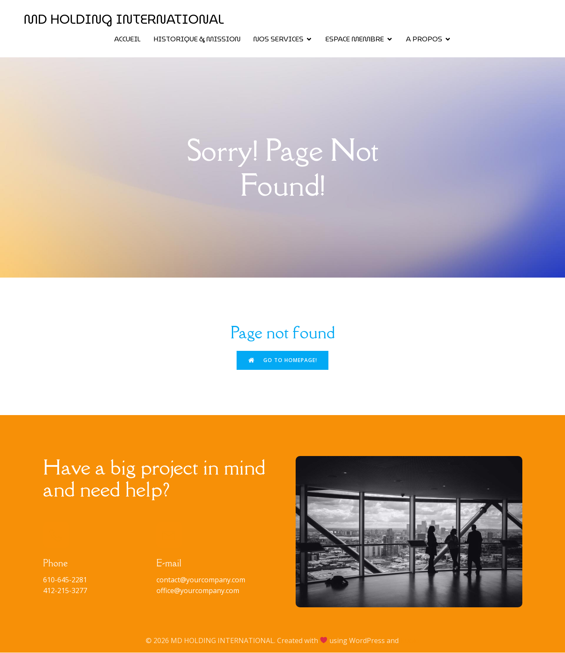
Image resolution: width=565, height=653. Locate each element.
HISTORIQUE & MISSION (196, 39)
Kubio (409, 641)
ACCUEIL (127, 39)
